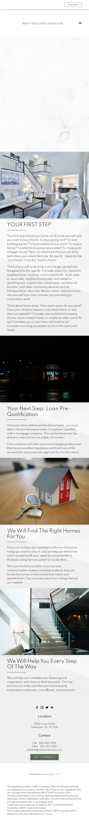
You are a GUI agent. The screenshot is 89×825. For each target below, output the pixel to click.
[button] (37, 707)
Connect (73, 4)
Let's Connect (44, 757)
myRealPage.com (51, 774)
